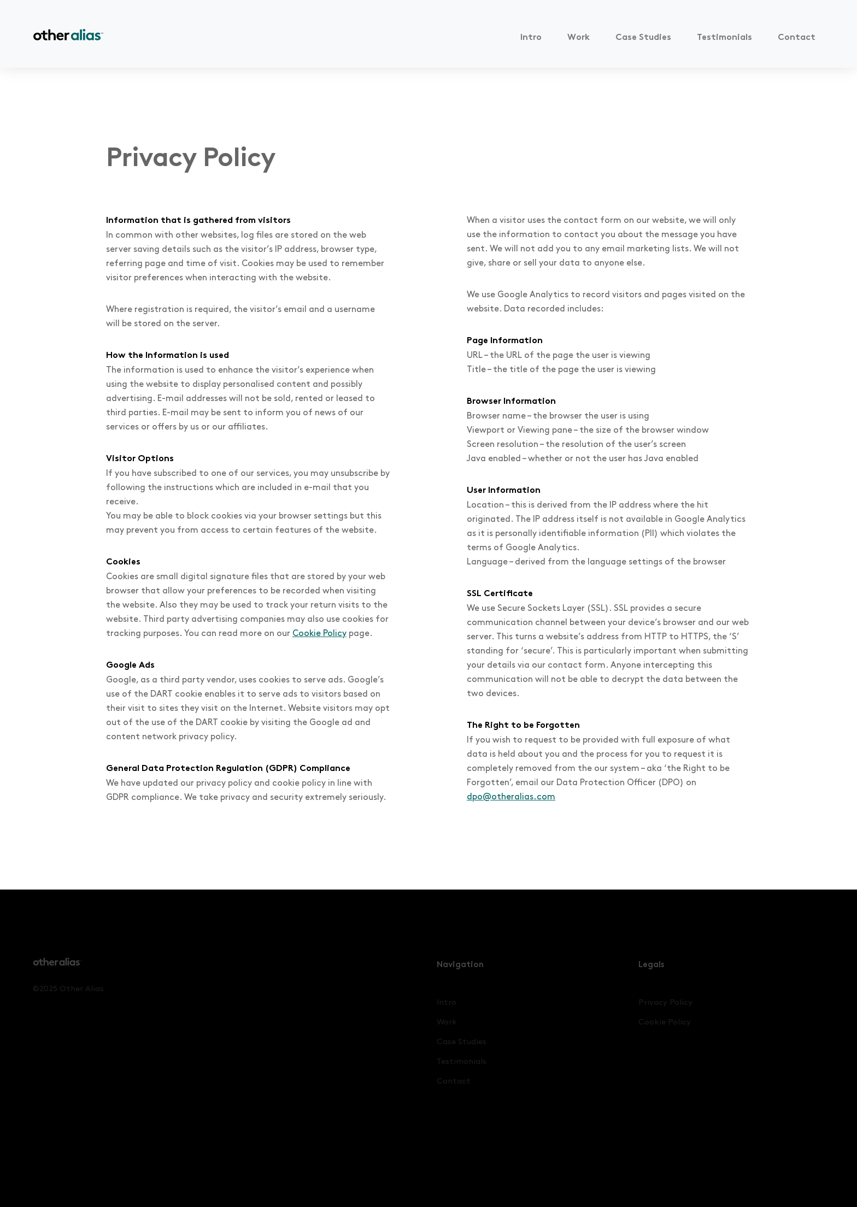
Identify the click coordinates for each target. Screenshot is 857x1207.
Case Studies (643, 38)
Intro (531, 38)
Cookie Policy (319, 633)
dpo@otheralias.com (511, 797)
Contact (796, 38)
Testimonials (724, 38)
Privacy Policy (665, 1002)
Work (578, 38)
